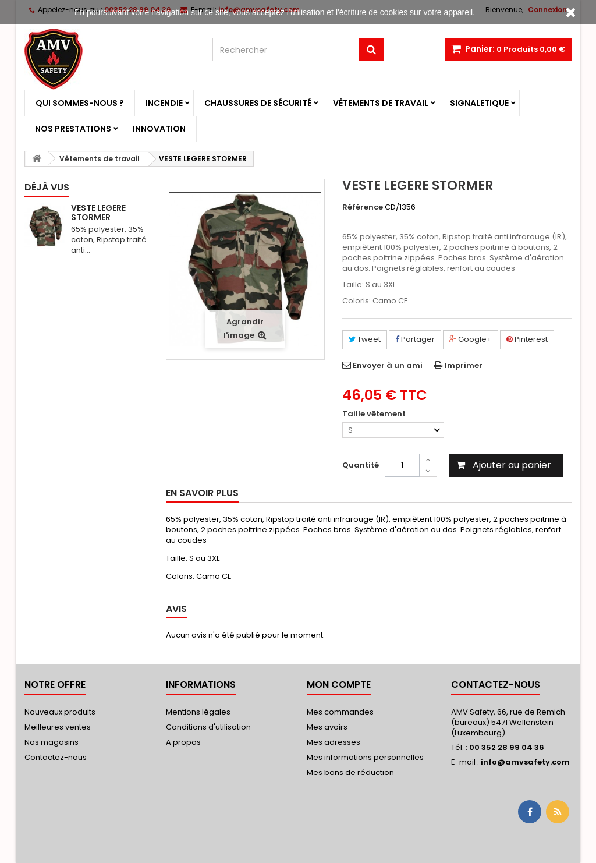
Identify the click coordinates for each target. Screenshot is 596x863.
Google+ (470, 339)
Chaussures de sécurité (257, 103)
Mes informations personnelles (365, 757)
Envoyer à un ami (388, 365)
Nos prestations (73, 129)
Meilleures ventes (57, 727)
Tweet (365, 339)
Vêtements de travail (380, 103)
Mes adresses (333, 742)
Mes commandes (340, 711)
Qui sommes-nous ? (80, 103)
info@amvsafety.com (525, 761)
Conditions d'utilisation (208, 727)
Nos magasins (51, 742)
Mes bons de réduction (350, 772)
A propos (183, 742)
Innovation (159, 129)
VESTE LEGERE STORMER (98, 212)
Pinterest (527, 339)
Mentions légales (198, 711)
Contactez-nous (55, 757)
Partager (415, 339)
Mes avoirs (327, 727)
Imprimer (464, 365)
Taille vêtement (374, 414)
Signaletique (479, 103)
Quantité (360, 465)
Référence (362, 207)
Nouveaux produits (59, 711)
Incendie (164, 103)
